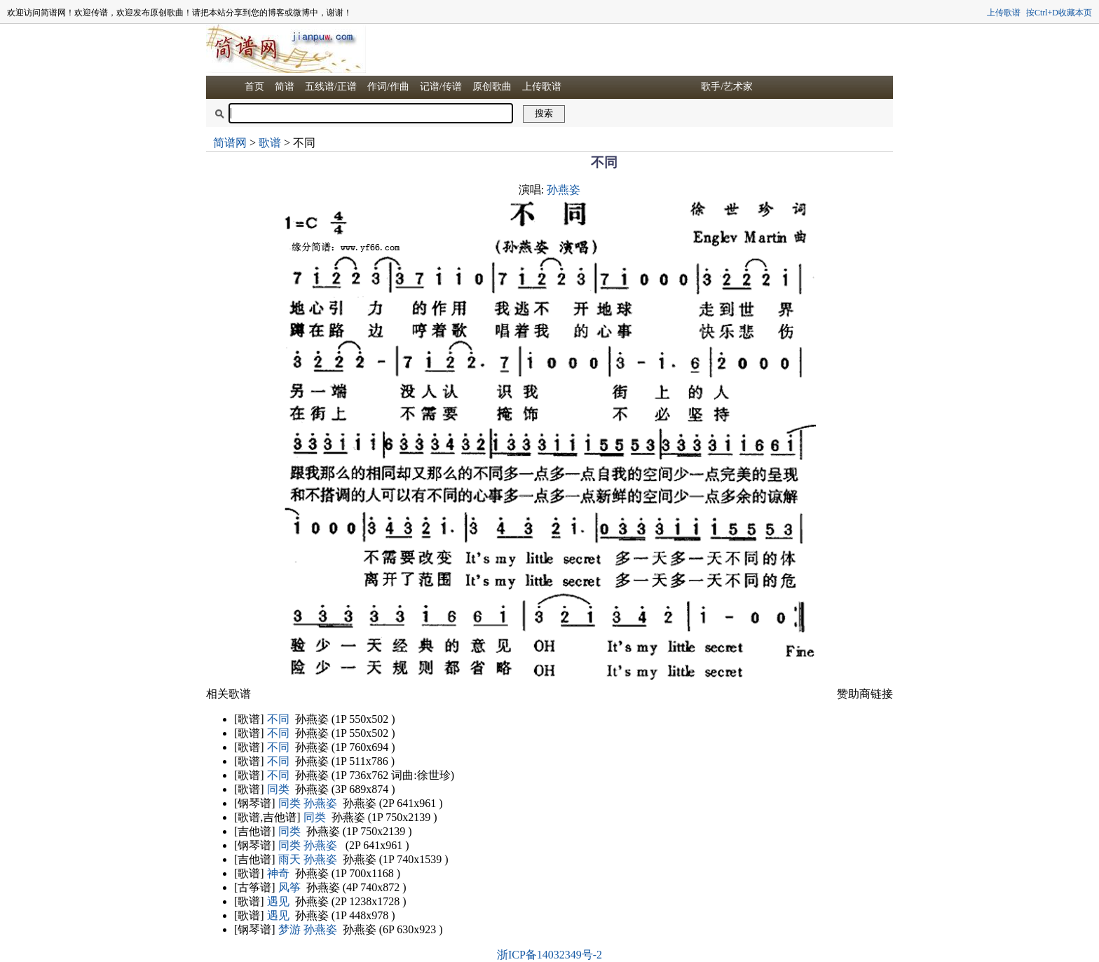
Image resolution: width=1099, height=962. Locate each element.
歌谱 (270, 143)
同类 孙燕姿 (307, 803)
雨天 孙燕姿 (307, 859)
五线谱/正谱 (331, 86)
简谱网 (230, 143)
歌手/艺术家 (727, 86)
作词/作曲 (388, 86)
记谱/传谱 (441, 86)
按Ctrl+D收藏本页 (1059, 13)
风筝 (289, 887)
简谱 (284, 86)
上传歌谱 (1003, 13)
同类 (278, 789)
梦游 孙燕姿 (307, 929)
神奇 (278, 873)
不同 (278, 719)
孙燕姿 (563, 190)
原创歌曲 (492, 86)
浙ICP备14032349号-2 (549, 955)
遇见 (278, 901)
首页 (254, 86)
